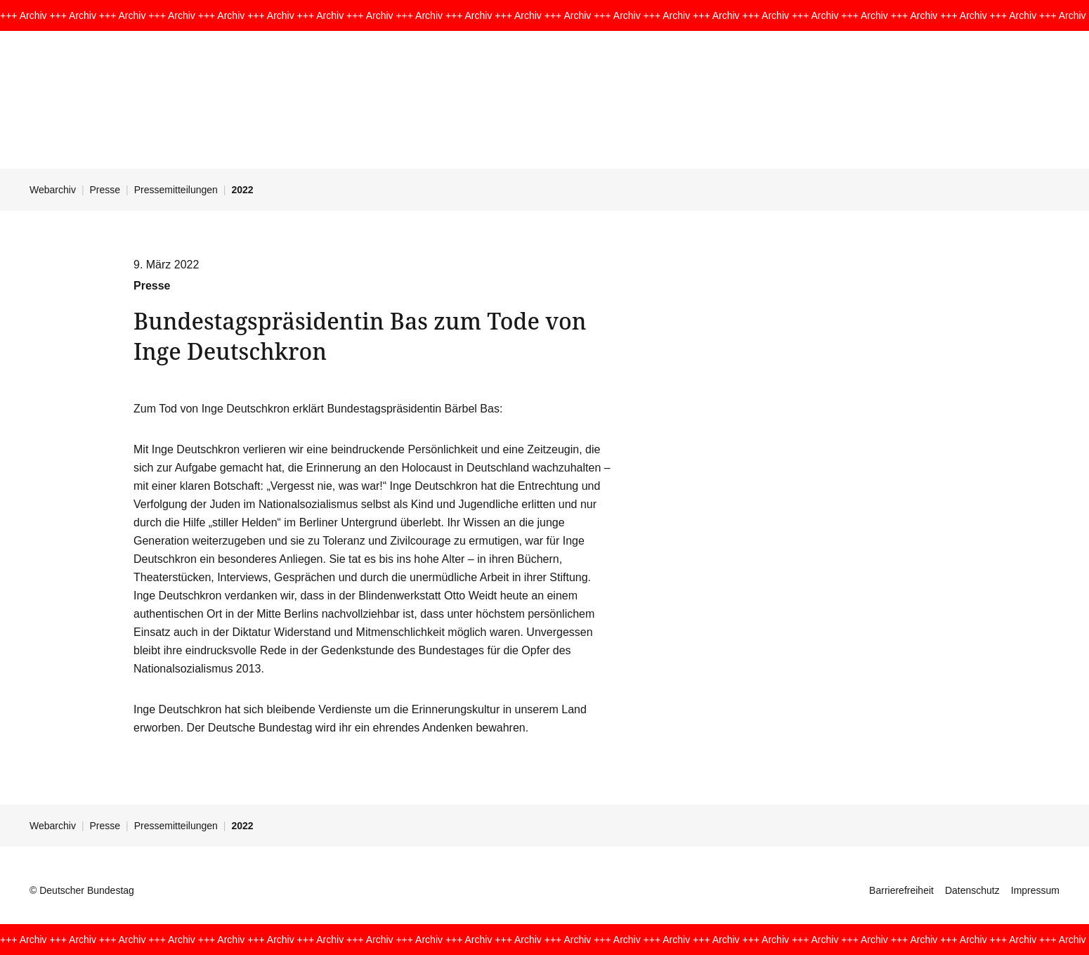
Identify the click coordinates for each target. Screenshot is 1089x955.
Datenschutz (972, 890)
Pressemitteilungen (176, 189)
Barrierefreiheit (901, 890)
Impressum (1035, 890)
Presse (105, 189)
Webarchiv (53, 189)
